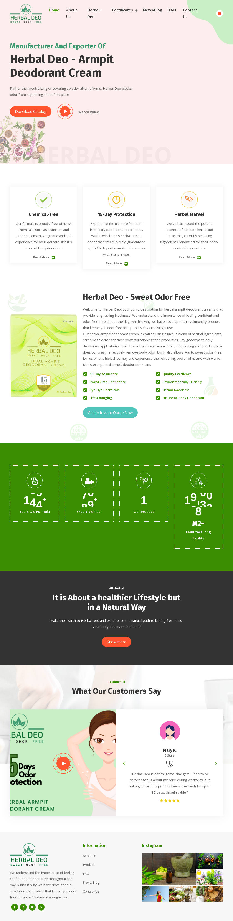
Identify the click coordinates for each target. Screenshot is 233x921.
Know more (116, 641)
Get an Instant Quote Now (110, 412)
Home (54, 10)
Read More (43, 257)
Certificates (124, 10)
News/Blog (152, 10)
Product (88, 865)
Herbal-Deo (94, 13)
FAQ (172, 10)
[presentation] (123, 764)
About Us (71, 13)
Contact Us (190, 13)
